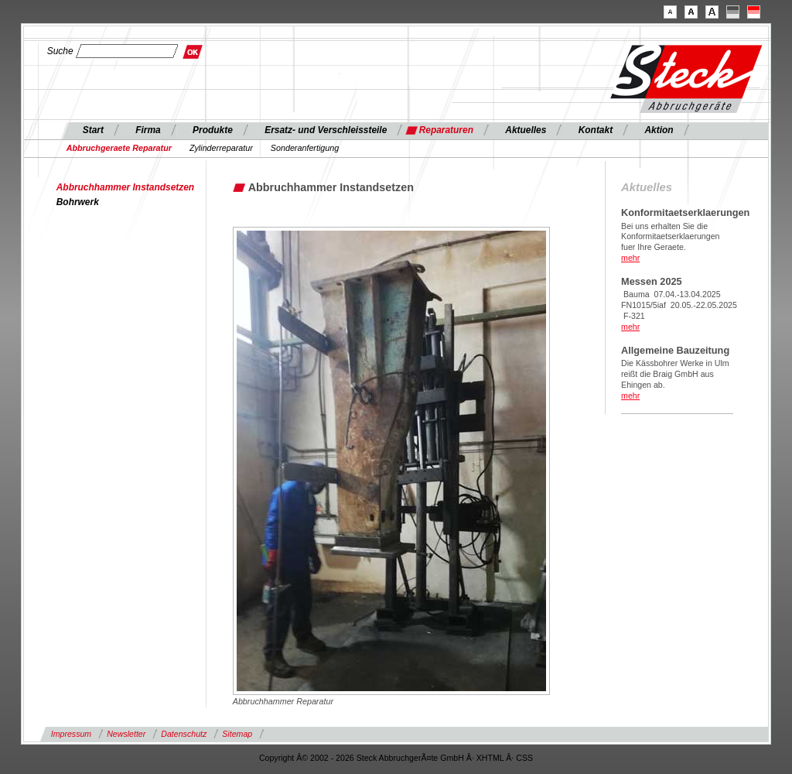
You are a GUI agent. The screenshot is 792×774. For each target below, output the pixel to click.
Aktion (658, 130)
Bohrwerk (77, 202)
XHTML (490, 757)
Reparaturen (446, 130)
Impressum (71, 733)
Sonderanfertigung (305, 147)
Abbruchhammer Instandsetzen (125, 187)
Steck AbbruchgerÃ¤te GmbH (410, 757)
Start (93, 130)
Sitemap (237, 733)
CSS (524, 757)
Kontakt (596, 130)
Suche (60, 51)
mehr (630, 257)
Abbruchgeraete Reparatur (119, 147)
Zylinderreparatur (221, 147)
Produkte (213, 130)
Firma (148, 130)
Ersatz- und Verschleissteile (326, 130)
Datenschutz (184, 733)
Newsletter (126, 733)
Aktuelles (525, 130)
